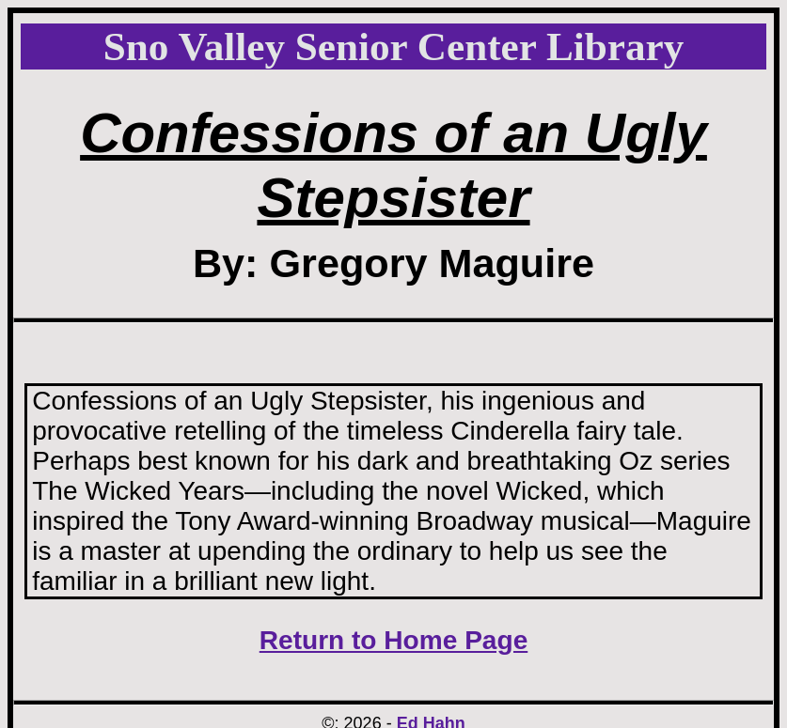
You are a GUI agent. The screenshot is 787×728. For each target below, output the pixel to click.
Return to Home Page (394, 640)
